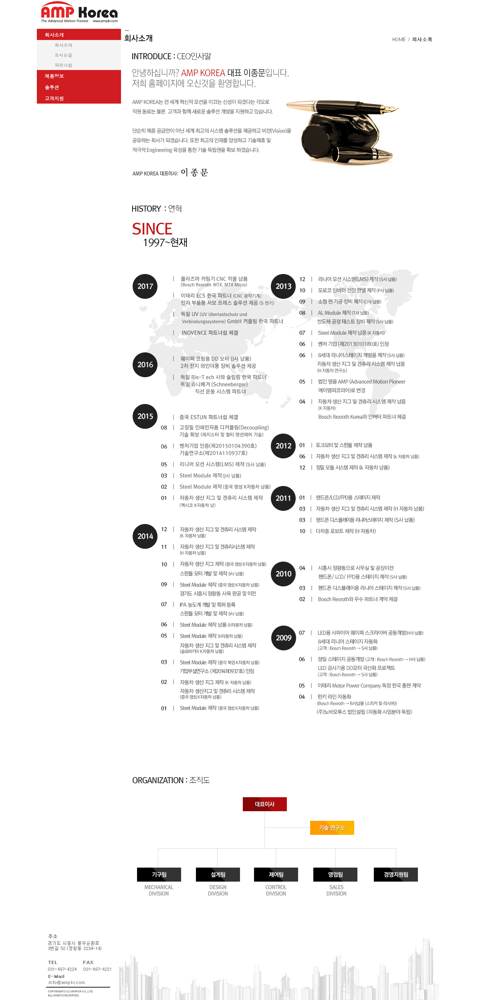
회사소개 (64, 45)
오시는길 (64, 55)
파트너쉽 (64, 65)
